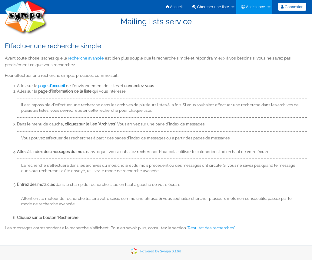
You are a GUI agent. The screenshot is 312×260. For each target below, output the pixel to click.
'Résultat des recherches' (211, 227)
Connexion (292, 7)
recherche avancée (86, 58)
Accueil (174, 7)
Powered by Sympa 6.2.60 (160, 251)
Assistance (253, 7)
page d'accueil (51, 86)
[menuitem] (174, 7)
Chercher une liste (210, 7)
